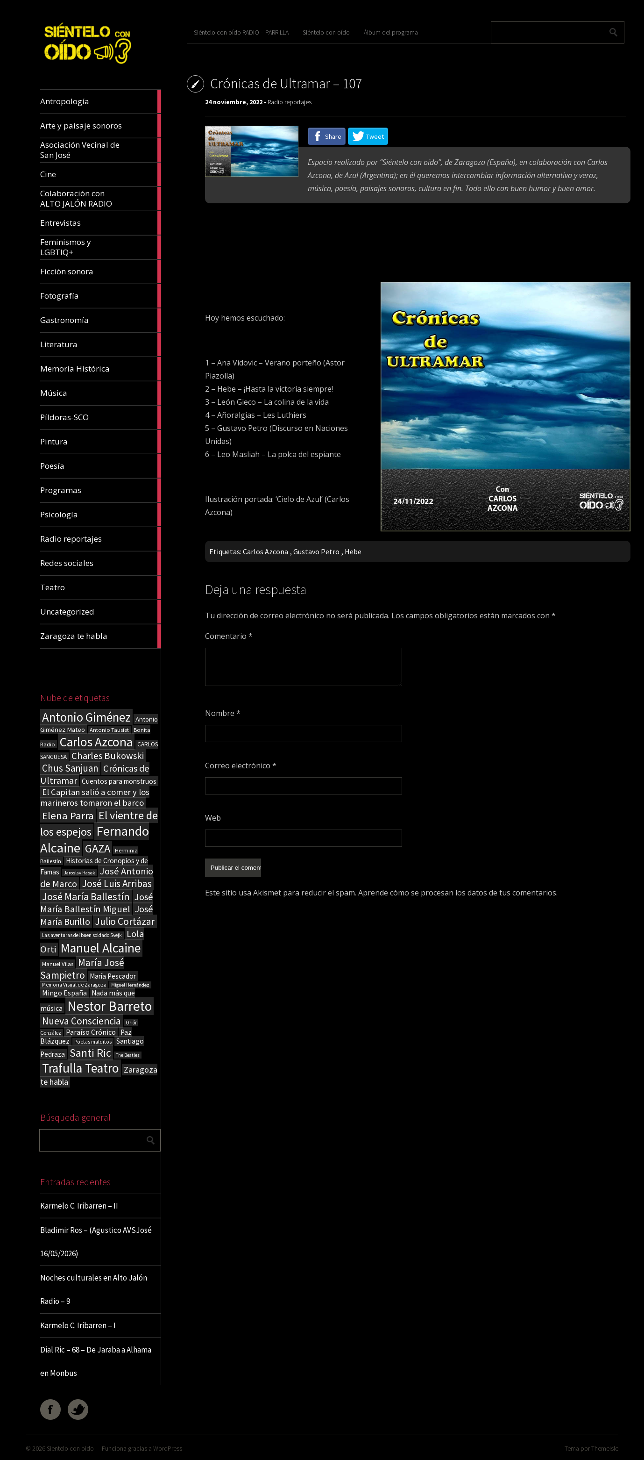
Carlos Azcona (265, 551)
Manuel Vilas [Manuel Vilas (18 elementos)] (57, 963)
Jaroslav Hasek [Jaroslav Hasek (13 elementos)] (79, 873)
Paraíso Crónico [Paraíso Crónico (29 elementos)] (91, 1032)
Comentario (229, 636)
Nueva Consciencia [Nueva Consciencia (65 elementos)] (81, 1021)
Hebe (353, 551)
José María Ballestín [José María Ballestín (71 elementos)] (86, 896)
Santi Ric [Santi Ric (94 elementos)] (90, 1052)
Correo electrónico (240, 765)
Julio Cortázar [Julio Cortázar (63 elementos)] (125, 921)
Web (213, 818)
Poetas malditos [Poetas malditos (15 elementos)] (93, 1041)
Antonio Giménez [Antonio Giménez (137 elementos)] (86, 717)
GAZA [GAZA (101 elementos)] (97, 848)
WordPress (167, 1448)
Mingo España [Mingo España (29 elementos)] (64, 992)
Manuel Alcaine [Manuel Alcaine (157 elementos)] (101, 948)
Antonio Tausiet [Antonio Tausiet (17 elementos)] (109, 729)
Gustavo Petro (316, 551)
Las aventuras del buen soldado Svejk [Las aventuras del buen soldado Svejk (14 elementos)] (82, 935)
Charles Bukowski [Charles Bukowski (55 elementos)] (107, 756)
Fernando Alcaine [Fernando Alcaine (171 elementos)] (94, 839)
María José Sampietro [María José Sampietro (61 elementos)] (82, 968)
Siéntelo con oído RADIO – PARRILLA (241, 32)
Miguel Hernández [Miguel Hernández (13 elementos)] (130, 985)
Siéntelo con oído (326, 32)
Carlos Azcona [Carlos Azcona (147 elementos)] (96, 742)
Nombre (223, 713)
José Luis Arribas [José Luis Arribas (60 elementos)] (117, 883)
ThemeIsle (604, 1448)
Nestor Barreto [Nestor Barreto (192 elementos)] (109, 1006)
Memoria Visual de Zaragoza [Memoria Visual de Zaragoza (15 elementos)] (74, 984)
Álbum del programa (391, 32)
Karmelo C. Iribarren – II (79, 1206)
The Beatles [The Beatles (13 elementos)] (128, 1055)
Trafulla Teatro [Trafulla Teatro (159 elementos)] (80, 1068)
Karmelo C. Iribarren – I (78, 1325)
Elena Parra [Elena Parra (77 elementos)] (68, 815)
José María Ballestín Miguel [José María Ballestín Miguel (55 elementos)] (96, 903)
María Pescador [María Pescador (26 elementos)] (113, 976)
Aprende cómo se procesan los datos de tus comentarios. (458, 892)
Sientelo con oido (70, 1448)
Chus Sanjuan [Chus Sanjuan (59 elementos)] (70, 768)
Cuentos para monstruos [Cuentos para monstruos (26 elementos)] (119, 781)
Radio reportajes (289, 102)
